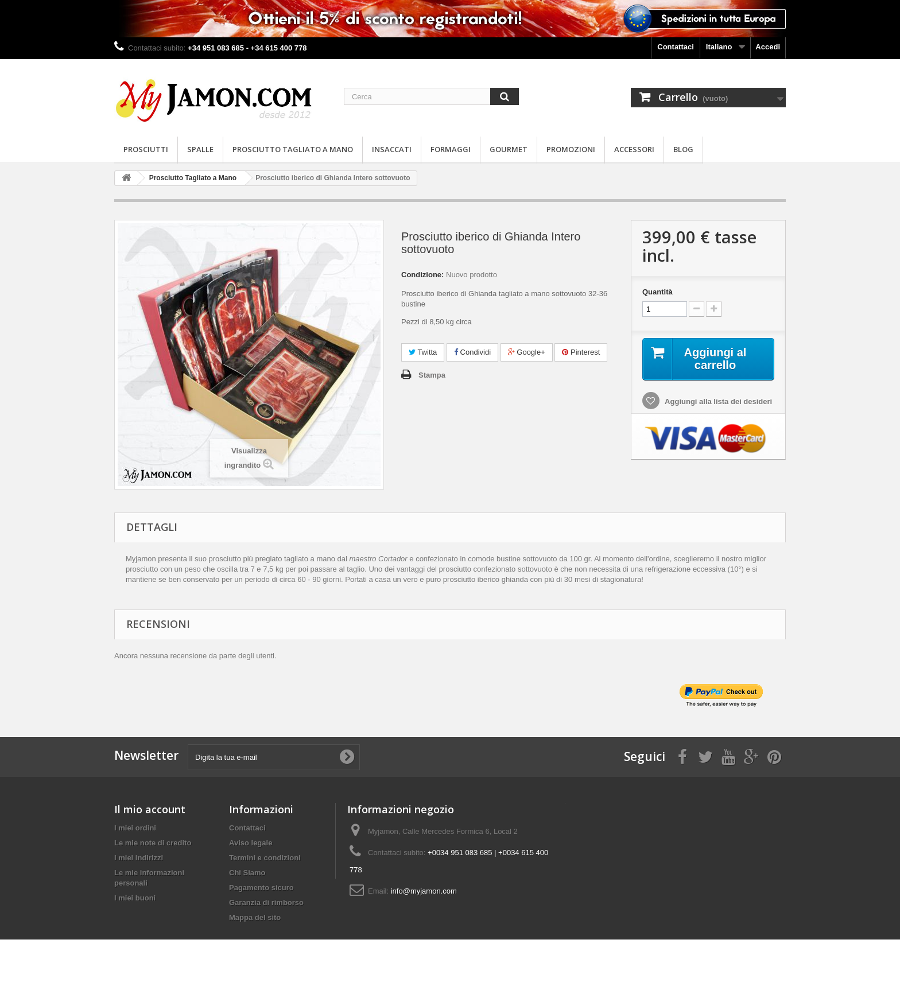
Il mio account (149, 809)
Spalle (200, 149)
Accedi (767, 46)
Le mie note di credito (152, 842)
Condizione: (422, 274)
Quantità (657, 292)
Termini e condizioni (265, 857)
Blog (683, 149)
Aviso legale (250, 842)
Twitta (423, 352)
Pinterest (581, 352)
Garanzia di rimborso (266, 902)
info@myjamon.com (424, 891)
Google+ (526, 352)
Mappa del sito (255, 917)
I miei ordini (135, 828)
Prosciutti (145, 149)
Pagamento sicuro (261, 887)
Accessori (634, 149)
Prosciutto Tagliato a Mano (292, 149)
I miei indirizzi (138, 857)
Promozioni (570, 149)
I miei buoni (135, 898)
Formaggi (450, 149)
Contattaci (675, 46)
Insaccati (392, 149)
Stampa (431, 375)
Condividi (472, 352)
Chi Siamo (247, 872)
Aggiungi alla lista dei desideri (717, 401)
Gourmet (508, 149)
